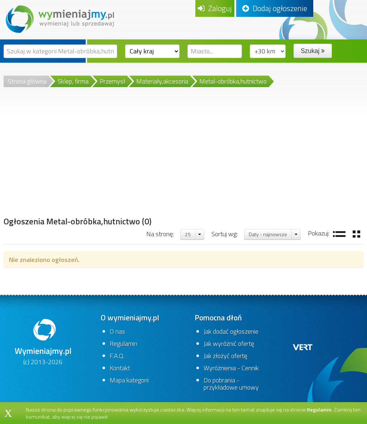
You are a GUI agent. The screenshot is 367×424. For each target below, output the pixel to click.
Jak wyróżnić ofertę (229, 343)
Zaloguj (215, 8)
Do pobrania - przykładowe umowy (231, 383)
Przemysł (112, 81)
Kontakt (120, 368)
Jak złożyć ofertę (225, 356)
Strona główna (27, 81)
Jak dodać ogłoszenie (231, 331)
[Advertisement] (78, 160)
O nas (117, 331)
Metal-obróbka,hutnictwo (233, 81)
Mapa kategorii (129, 380)
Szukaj (313, 50)
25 (188, 234)
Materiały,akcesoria (162, 81)
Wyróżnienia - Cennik (231, 368)
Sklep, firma (73, 81)
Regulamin (123, 343)
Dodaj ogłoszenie (274, 8)
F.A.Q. (117, 356)
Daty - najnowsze (268, 234)
